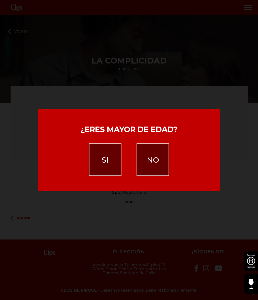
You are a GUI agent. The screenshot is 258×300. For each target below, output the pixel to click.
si (105, 160)
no (153, 160)
